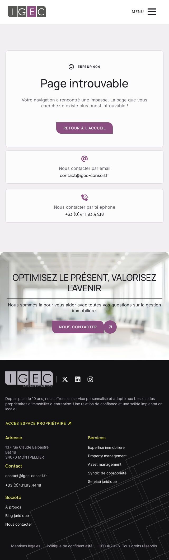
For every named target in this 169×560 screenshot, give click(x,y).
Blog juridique (17, 515)
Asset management (104, 464)
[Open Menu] (144, 11)
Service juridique (102, 481)
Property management (107, 456)
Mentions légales (25, 546)
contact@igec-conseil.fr (26, 475)
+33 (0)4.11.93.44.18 (23, 485)
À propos (13, 507)
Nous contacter (18, 524)
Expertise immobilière (106, 447)
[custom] (65, 379)
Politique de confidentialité (69, 546)
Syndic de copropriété (107, 473)
